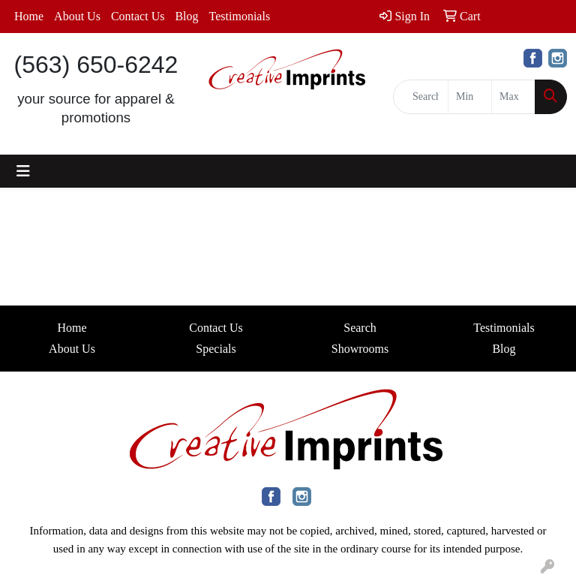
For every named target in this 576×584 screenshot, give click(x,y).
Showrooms (360, 348)
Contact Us (138, 16)
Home (29, 16)
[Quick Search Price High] (513, 97)
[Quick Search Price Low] (470, 97)
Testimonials (240, 16)
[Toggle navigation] (23, 171)
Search (360, 327)
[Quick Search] (420, 97)
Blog (186, 16)
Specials (216, 348)
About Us (77, 16)
